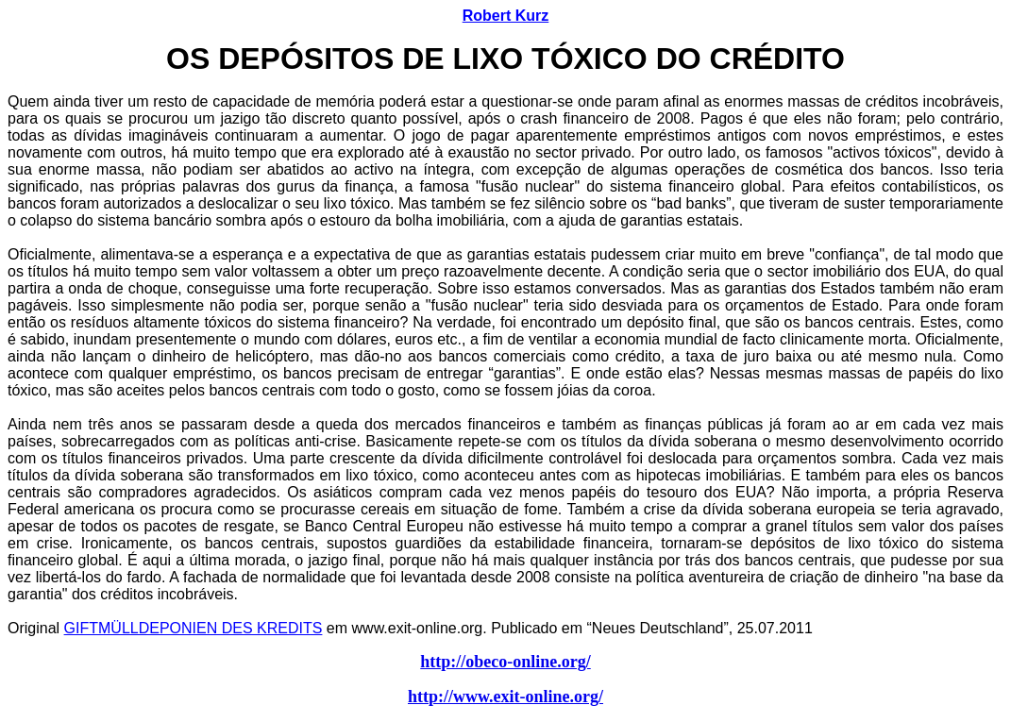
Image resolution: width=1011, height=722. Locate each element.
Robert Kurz (506, 16)
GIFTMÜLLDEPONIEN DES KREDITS (193, 628)
